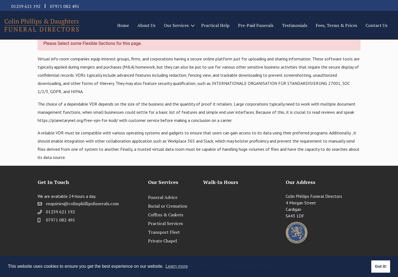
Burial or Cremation (167, 206)
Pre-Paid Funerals (255, 25)
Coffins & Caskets (165, 215)
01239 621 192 (25, 6)
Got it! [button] (380, 266)
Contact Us (376, 25)
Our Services (176, 25)
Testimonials (294, 25)
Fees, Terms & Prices (336, 25)
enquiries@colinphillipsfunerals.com (82, 204)
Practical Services (165, 223)
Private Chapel (162, 241)
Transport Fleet (164, 232)
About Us (146, 25)
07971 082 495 (64, 6)
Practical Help (215, 25)
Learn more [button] (176, 266)
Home (123, 25)
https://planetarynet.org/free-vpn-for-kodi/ (78, 120)
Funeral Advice (162, 197)
